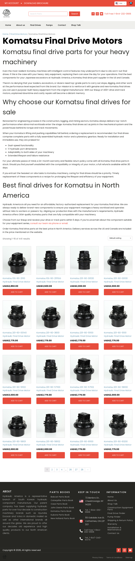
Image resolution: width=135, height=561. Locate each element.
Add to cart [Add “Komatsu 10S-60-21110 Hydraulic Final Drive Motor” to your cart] (17, 292)
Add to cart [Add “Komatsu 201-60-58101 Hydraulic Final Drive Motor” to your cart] (17, 455)
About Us (112, 500)
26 (70, 469)
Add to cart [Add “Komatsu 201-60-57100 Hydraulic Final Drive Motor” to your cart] (51, 401)
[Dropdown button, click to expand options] (13, 3)
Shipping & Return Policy (120, 520)
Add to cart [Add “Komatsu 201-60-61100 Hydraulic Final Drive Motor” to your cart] (84, 455)
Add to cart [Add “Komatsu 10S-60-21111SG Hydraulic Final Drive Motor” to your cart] (51, 292)
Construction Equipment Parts (120, 509)
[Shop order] (120, 238)
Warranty (112, 524)
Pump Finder (114, 517)
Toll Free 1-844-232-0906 (117, 13)
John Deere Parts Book (62, 508)
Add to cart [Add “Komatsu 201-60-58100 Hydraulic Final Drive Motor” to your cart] (118, 401)
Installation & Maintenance (114, 529)
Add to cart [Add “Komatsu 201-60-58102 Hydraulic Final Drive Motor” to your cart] (51, 455)
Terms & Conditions (114, 556)
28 (82, 469)
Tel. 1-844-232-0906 (93, 511)
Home (5, 34)
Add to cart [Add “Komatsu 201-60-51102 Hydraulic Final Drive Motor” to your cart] (17, 401)
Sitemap (129, 556)
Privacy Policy (97, 556)
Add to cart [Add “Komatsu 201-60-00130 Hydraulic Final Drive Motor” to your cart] (118, 292)
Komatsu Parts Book (61, 511)
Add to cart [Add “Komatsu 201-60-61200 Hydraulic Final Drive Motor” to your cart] (118, 455)
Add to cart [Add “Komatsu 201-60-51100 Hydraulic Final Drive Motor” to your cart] (84, 346)
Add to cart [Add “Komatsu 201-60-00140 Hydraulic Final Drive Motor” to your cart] (17, 346)
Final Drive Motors (18, 34)
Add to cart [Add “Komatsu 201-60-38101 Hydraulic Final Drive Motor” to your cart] (51, 346)
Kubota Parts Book (60, 515)
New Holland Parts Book (63, 518)
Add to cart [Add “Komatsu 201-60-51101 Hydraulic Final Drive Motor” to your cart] (118, 346)
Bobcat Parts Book (60, 497)
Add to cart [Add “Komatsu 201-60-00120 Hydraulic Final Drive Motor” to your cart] (84, 292)
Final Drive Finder (116, 513)
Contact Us (113, 533)
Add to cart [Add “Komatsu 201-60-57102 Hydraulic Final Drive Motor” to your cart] (84, 401)
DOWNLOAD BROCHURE (36, 3)
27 (76, 469)
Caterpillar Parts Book (62, 500)
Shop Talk (113, 504)
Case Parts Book (59, 504)
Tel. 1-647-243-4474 (93, 539)
